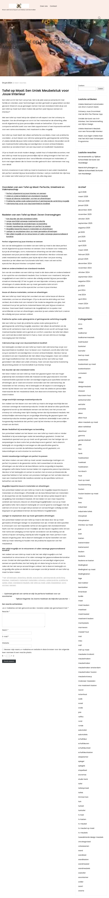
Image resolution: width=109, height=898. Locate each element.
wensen (12, 585)
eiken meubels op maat (88, 422)
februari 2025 (83, 254)
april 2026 (82, 192)
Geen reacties (20, 83)
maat (80, 600)
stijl (31, 583)
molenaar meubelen (86, 681)
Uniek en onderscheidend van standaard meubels (27, 196)
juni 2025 (81, 236)
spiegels (81, 766)
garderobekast (84, 440)
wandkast (82, 855)
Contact (53, 6)
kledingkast (83, 565)
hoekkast (82, 462)
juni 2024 (81, 290)
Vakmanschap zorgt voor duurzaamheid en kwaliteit (28, 203)
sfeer (10, 583)
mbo (80, 641)
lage (80, 578)
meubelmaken (84, 658)
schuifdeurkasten (85, 752)
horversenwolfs (84, 156)
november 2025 (85, 214)
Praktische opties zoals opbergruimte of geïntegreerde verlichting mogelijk (37, 201)
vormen (5, 585)
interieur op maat (85, 525)
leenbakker (83, 587)
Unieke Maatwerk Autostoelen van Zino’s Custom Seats (90, 105)
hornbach (82, 471)
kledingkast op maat (86, 569)
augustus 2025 (84, 227)
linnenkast (82, 592)
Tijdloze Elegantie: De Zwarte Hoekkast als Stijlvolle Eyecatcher (43, 599)
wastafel (81, 873)
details (29, 577)
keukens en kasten (86, 560)
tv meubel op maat (86, 828)
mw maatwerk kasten (87, 685)
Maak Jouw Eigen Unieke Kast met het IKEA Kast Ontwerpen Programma (90, 139)
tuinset (81, 806)
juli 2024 (81, 285)
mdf (80, 645)
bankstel (82, 346)
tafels (80, 792)
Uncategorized (84, 841)
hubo (80, 498)
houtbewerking (84, 484)
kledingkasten (84, 574)
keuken (81, 551)
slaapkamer (83, 757)
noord (80, 690)
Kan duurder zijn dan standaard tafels (21, 218)
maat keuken (83, 605)
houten (81, 489)
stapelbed (82, 770)
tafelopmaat (83, 788)
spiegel (81, 761)
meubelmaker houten (87, 672)
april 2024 (82, 299)
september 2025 (85, 223)
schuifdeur (82, 739)
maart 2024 (83, 303)
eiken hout (82, 418)
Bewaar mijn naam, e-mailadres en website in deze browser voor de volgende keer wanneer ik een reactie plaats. (35, 653)
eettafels (82, 409)
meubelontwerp (85, 676)
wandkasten (83, 859)
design (81, 382)
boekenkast (83, 360)
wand (80, 850)
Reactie (6, 611)
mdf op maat (83, 650)
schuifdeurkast (84, 748)
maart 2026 (83, 196)
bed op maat (83, 355)
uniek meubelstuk (53, 583)
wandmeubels (84, 868)
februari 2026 (83, 201)
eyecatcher (38, 577)
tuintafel (81, 810)
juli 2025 (81, 232)
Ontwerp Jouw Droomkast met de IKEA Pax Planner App (90, 112)
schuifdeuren (83, 743)
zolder (80, 882)
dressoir (81, 391)
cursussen (82, 373)
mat (80, 636)
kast (80, 534)
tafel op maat (39, 583)
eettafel (81, 404)
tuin (79, 801)
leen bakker (83, 583)
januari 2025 (83, 259)
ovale (80, 708)
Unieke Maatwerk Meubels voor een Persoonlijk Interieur (90, 130)
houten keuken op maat (88, 493)
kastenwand (83, 547)
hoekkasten (83, 467)
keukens (81, 556)
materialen (33, 580)
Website (5, 645)
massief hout (83, 632)
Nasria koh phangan (86, 167)
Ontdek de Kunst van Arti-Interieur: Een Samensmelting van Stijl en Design (90, 121)
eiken (80, 413)
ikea (80, 502)
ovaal (80, 703)
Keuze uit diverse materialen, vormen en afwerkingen (28, 198)
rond (80, 721)
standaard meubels (21, 583)
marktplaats (83, 623)
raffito (80, 716)
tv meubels (83, 832)
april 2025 (82, 245)
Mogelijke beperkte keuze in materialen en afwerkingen (29, 229)
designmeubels (84, 386)
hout (80, 476)
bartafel (81, 351)
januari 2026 (83, 205)
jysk (79, 529)
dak (79, 377)
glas (80, 444)
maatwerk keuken (85, 618)
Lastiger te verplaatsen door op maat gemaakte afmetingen (31, 231)
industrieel (82, 507)
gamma (81, 435)
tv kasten (82, 819)
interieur (5, 580)
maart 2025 (83, 250)
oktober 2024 (84, 272)
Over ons (44, 6)
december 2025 (85, 210)
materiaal (23, 580)
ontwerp (42, 580)
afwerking (21, 577)
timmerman (83, 797)
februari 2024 (84, 308)
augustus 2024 (84, 281)
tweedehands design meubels (90, 837)
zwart (80, 886)
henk (80, 453)
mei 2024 (82, 294)
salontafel (82, 730)
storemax (82, 774)
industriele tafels (85, 511)
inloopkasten (83, 520)
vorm (64, 583)
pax (79, 712)
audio (80, 328)
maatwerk (14, 580)
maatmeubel (83, 614)
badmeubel (83, 342)
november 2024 (85, 268)
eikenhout (82, 431)
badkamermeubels (86, 337)
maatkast (82, 609)
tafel (80, 783)
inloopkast (82, 516)
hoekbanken (83, 458)
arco (80, 324)
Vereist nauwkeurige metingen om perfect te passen (28, 226)
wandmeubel (83, 864)
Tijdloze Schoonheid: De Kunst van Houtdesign (89, 159)
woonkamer (83, 877)
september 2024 (85, 277)
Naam (5, 632)
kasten (81, 538)
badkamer (82, 333)
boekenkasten (84, 368)
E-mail (5, 639)
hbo (80, 449)
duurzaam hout (84, 395)
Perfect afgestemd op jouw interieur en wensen (26, 193)
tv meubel (82, 824)
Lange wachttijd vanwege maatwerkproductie (25, 221)
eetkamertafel (84, 400)
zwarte (81, 891)
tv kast (81, 815)
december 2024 (85, 263)
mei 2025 (82, 241)
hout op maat (84, 480)
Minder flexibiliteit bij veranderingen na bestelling (26, 224)
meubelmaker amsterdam (89, 667)
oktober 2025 (84, 219)
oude (80, 699)
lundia (80, 596)
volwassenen (83, 846)
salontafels (82, 734)
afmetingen (12, 577)
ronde (80, 725)
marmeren (82, 627)
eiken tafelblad (84, 426)
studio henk (83, 779)
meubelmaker (84, 663)
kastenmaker (84, 542)
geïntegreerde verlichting (54, 577)
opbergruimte (52, 580)
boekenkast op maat (87, 364)
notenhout (82, 694)
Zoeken (81, 85)
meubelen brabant (86, 654)
